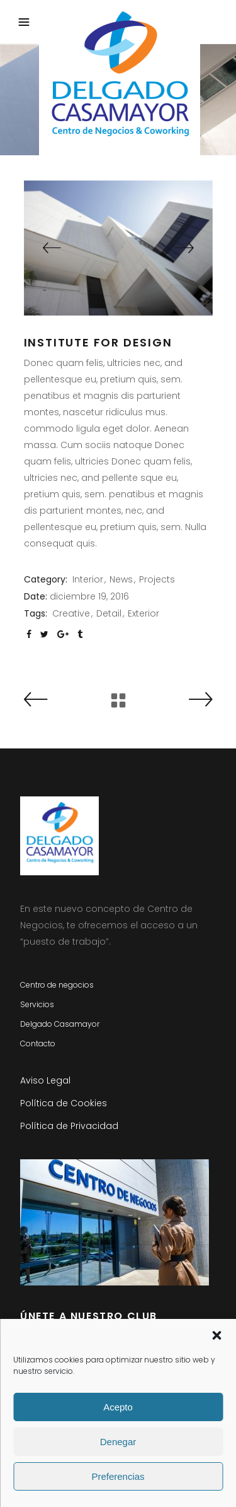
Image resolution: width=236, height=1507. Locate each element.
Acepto (118, 1407)
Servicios (37, 1004)
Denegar (118, 1441)
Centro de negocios (57, 984)
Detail (108, 613)
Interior (87, 579)
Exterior (143, 613)
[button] (216, 1335)
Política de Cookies (63, 1103)
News (121, 579)
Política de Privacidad (69, 1126)
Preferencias (117, 1476)
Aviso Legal (45, 1080)
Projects (157, 579)
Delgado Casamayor (59, 1024)
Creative (71, 613)
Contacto (37, 1043)
